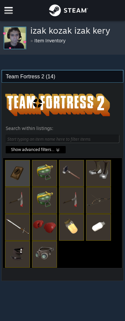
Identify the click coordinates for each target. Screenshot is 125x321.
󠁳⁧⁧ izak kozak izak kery (71, 30)
